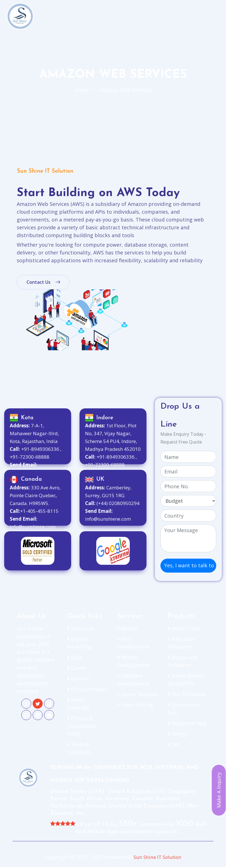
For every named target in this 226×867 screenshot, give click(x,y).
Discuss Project (87, 689)
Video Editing (135, 704)
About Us (80, 628)
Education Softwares (181, 642)
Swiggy (177, 733)
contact (78, 678)
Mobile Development (133, 661)
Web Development (133, 642)
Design (127, 628)
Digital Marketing (79, 642)
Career (77, 667)
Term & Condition (78, 748)
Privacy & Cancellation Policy (82, 726)
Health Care (183, 628)
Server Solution (137, 694)
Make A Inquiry (218, 790)
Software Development (133, 679)
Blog (74, 657)
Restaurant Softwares (182, 661)
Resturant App (186, 723)
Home (81, 90)
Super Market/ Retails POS (186, 679)
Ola (173, 744)
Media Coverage (78, 703)
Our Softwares (186, 694)
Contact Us (43, 282)
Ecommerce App (183, 708)
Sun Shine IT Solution (157, 857)
